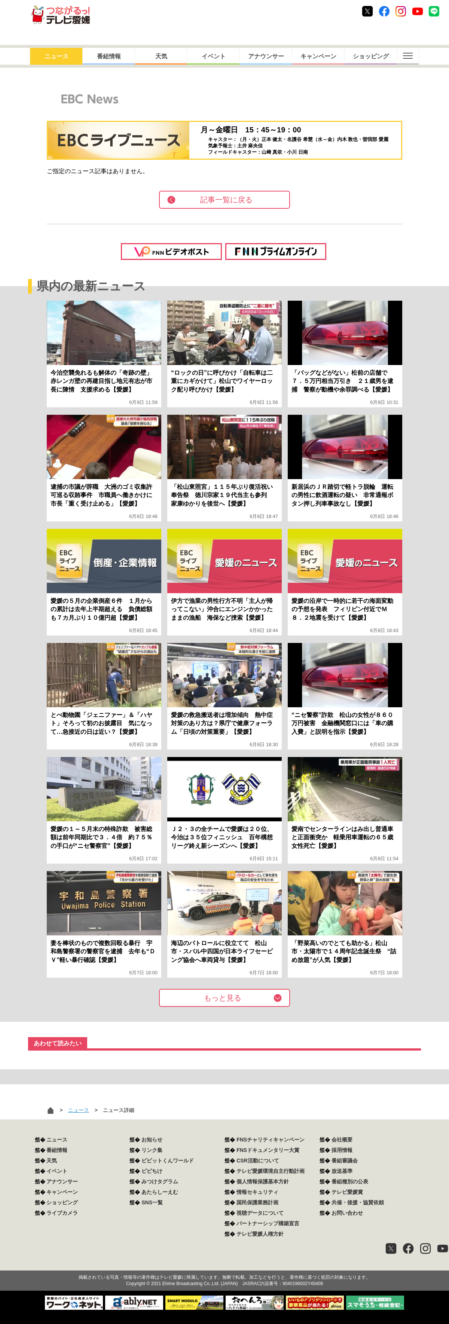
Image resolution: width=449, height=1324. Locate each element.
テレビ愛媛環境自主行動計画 (270, 1171)
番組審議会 (345, 1161)
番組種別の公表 (350, 1181)
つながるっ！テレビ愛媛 (224, 1264)
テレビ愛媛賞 (347, 1192)
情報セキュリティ (257, 1192)
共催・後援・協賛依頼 (358, 1202)
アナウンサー (266, 56)
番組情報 (109, 56)
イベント (214, 56)
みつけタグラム (159, 1181)
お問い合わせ (347, 1213)
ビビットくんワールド (167, 1161)
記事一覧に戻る (226, 200)
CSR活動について (257, 1161)
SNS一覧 (152, 1202)
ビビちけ (151, 1171)
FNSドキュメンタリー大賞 (267, 1150)
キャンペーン (318, 56)
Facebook (384, 11)
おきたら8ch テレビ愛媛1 (60, 15)
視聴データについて (260, 1213)
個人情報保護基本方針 (262, 1181)
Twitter (367, 11)
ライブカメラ (62, 1213)
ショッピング (371, 56)
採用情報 (342, 1150)
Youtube (417, 11)
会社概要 (342, 1140)
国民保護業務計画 (257, 1202)
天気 (161, 56)
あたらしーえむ (159, 1192)
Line (434, 11)
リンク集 (151, 1150)
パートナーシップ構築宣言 (267, 1223)
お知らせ (151, 1140)
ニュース (56, 56)
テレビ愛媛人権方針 (260, 1234)
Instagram (400, 11)
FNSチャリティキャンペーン (270, 1140)
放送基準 (342, 1171)
